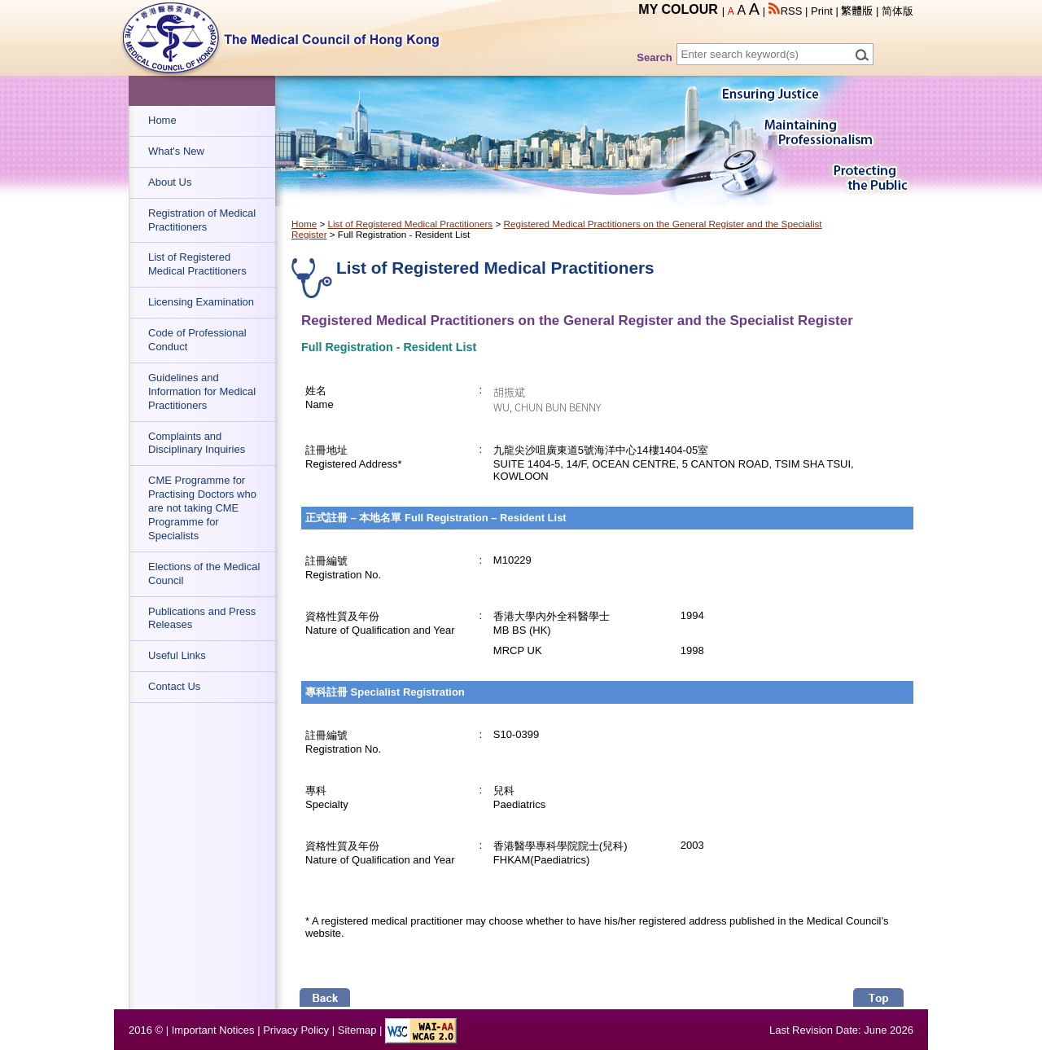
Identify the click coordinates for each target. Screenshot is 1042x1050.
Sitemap (357, 1030)
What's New (176, 151)
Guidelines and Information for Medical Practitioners (202, 391)
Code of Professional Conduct (197, 340)
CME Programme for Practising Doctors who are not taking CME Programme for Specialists (202, 508)
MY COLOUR (677, 9)
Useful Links (177, 655)
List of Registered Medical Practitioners (197, 264)
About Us (169, 182)
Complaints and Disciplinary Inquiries (196, 443)
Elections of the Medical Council (204, 573)
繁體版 (857, 11)
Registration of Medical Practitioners (202, 220)
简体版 (897, 11)
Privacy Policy (296, 1030)
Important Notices (213, 1030)
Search (654, 57)
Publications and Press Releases (202, 618)
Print (822, 11)
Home (162, 120)
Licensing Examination (201, 302)
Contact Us (174, 686)
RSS (785, 11)
